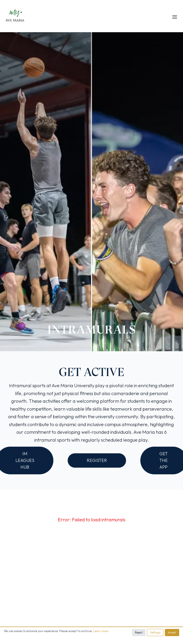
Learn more (100, 631)
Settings (155, 632)
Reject (139, 632)
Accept (172, 632)
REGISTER (97, 460)
